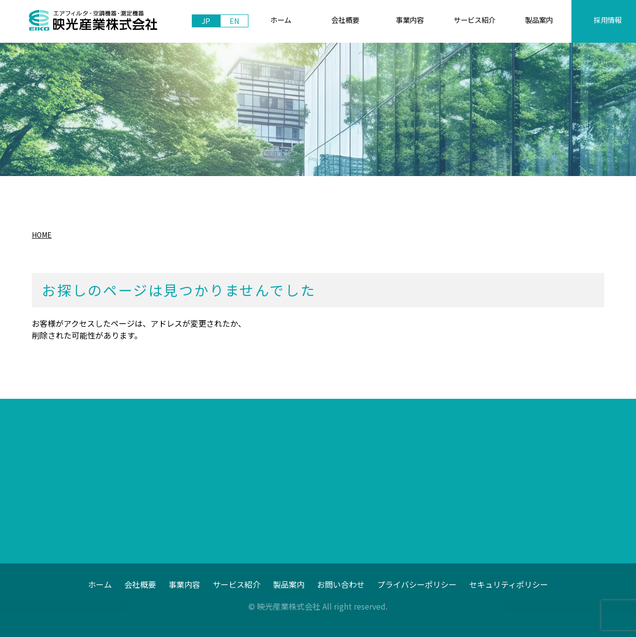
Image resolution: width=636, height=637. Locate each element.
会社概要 (140, 584)
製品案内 (289, 584)
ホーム (100, 584)
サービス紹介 (236, 584)
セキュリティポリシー (508, 584)
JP (206, 20)
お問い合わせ (341, 584)
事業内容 (184, 584)
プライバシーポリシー (417, 584)
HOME (42, 235)
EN (234, 20)
